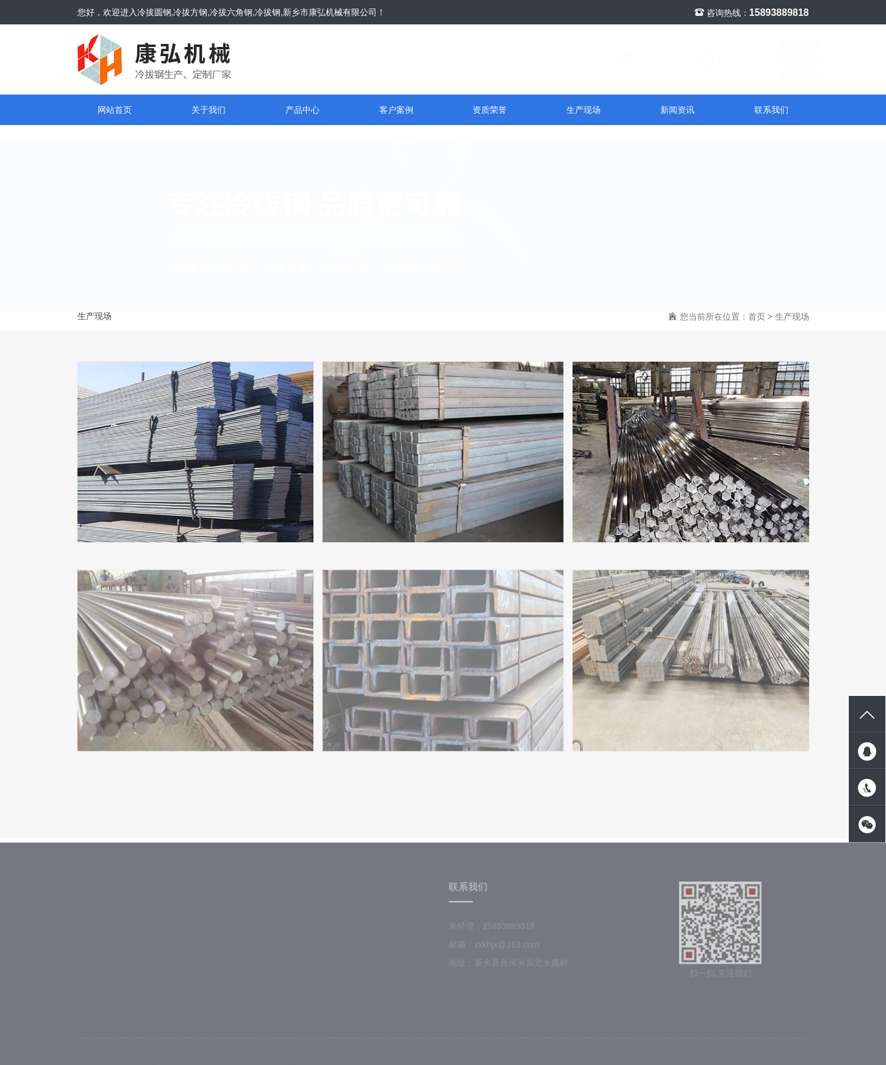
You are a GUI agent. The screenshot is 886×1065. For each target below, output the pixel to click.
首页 (756, 316)
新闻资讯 (677, 110)
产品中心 (302, 110)
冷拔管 (83, 1003)
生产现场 (583, 110)
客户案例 (396, 110)
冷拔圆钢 (87, 929)
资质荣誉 (490, 110)
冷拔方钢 (87, 966)
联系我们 (631, 61)
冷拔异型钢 (91, 948)
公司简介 (337, 929)
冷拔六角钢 (91, 984)
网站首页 (115, 110)
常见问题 (212, 948)
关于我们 (208, 110)
